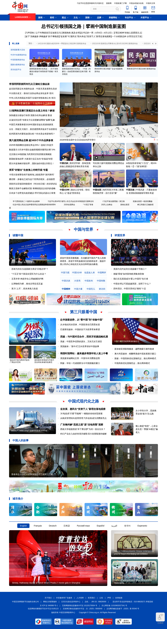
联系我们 (91, 598)
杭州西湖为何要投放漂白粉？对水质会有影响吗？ (32, 134)
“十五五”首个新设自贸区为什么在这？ (28, 274)
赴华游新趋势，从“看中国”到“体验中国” (81, 319)
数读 (50, 115)
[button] (156, 109)
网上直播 (15, 43)
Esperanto (142, 526)
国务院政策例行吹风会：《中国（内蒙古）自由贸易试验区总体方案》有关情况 (76, 71)
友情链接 (118, 598)
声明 (109, 598)
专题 (45, 170)
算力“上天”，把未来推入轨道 (24, 288)
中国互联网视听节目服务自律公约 (25, 602)
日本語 (67, 526)
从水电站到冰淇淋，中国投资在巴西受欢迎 (80, 324)
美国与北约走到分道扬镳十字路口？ (130, 269)
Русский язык (83, 526)
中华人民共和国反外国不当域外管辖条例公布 (30, 98)
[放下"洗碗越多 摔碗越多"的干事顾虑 (42, 36)
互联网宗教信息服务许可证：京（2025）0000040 (82, 609)
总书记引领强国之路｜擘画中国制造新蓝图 (83, 26)
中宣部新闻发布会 (18, 60)
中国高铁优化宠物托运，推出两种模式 (132, 363)
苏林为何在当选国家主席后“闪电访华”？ (29, 269)
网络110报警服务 (50, 602)
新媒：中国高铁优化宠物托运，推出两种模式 (135, 358)
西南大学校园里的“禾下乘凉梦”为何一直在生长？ (82, 429)
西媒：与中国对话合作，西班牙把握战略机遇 (84, 336)
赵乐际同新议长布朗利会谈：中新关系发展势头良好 (33, 89)
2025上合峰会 (106, 205)
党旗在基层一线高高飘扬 (142, 201)
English (23, 526)
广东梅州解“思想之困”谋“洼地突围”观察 (81, 424)
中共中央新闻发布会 (19, 55)
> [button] (155, 43)
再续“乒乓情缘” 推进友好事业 (22, 262)
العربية (114, 526)
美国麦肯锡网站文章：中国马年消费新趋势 (80, 358)
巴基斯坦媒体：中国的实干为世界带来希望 (80, 329)
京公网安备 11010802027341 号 (114, 605)
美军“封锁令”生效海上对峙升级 (25, 170)
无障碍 (160, 618)
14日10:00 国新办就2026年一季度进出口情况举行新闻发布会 (62, 43)
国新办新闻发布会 (18, 65)
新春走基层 (124, 205)
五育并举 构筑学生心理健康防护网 (27, 279)
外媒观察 (14, 341)
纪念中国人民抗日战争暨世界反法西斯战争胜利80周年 (34, 205)
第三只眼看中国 (83, 312)
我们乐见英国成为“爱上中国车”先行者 (130, 279)
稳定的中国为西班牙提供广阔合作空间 (19, 361)
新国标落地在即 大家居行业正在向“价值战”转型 (31, 159)
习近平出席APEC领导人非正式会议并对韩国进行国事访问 (71, 201)
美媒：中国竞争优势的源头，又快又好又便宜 (81, 341)
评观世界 (119, 235)
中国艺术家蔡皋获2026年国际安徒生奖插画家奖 (31, 124)
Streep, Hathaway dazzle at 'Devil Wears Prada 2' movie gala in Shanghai (46, 583)
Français (38, 526)
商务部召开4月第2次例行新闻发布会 (141, 69)
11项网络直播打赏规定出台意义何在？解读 (32, 110)
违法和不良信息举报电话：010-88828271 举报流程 (133, 602)
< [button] (152, 43)
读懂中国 (18, 235)
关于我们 (48, 598)
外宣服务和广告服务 (64, 598)
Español (100, 526)
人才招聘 (80, 598)
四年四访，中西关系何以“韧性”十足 (129, 288)
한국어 (127, 526)
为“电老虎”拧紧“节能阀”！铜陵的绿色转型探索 (81, 413)
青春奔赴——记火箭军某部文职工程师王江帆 (32, 474)
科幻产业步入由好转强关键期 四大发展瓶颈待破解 (83, 434)
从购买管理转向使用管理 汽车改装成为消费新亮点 (83, 418)
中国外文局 (150, 3)
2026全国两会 (69, 205)
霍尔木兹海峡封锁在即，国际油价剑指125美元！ (31, 163)
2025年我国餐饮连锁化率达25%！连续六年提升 (31, 145)
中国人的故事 (21, 440)
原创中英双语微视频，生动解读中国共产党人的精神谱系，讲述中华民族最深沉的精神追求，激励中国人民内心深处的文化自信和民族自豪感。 (83, 261)
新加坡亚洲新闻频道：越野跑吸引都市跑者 (134, 349)
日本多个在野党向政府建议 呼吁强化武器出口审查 (32, 193)
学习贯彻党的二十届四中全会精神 (26, 201)
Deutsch (52, 526)
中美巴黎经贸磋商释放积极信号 (126, 341)
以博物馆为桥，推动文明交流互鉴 (27, 283)
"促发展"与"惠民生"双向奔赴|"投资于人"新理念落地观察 (85, 36)
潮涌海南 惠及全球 (71, 33)
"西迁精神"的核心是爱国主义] (128, 33)
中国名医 (97, 190)
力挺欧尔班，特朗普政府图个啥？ (126, 262)
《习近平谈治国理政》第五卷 (113, 201)
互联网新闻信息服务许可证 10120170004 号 (79, 605)
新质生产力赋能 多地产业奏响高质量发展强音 (29, 431)
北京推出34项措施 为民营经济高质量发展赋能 (30, 154)
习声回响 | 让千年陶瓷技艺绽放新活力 (43, 33)
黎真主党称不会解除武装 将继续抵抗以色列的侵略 (32, 188)
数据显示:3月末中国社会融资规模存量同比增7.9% (32, 149)
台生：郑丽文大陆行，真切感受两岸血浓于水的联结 (33, 129)
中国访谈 (64, 163)
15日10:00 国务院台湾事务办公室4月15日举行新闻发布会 (115, 43)
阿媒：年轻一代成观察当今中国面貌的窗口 (80, 363)
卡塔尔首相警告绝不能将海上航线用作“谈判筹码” (31, 174)
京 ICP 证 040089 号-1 (49, 605)
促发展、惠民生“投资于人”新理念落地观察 (83, 409)
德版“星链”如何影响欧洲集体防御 (128, 274)
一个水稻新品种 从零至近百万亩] (127, 36)
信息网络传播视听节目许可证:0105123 (43, 609)
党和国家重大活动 (18, 50)
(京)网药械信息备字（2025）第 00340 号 (123, 609)
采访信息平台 (16, 70)
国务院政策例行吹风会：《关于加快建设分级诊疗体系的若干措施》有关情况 (43, 71)
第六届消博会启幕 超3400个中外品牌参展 (31, 140)
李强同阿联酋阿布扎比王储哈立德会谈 (29, 84)
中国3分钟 (64, 190)
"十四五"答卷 (88, 205)
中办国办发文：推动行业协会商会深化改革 (29, 93)
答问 (51, 93)
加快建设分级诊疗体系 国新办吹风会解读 (28, 115)
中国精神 (66, 289)
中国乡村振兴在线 (136, 3)
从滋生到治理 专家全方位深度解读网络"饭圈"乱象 (32, 120)
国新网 (108, 3)
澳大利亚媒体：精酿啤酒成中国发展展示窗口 (135, 353)
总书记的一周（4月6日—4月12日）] (97, 33)
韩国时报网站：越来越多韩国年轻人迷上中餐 (84, 353)
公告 (101, 598)
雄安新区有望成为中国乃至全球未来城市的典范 (44, 361)
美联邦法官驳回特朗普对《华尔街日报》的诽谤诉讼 (33, 184)
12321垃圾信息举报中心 (70, 602)
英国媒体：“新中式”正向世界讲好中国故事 (79, 346)
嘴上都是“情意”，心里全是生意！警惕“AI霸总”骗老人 (147, 429)
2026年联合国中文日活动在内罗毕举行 (78, 140)
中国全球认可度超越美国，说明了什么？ (132, 283)
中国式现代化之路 (83, 401)
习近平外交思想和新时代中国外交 (90, 3)
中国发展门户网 (120, 3)
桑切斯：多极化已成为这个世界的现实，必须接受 (32, 179)
